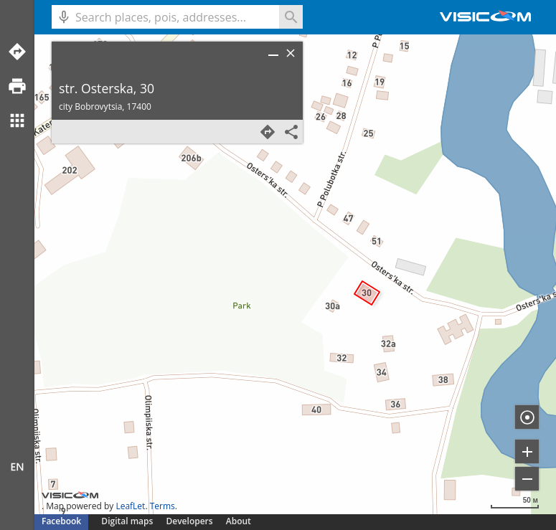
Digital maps (128, 521)
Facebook (61, 521)
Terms (162, 506)
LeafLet (130, 506)
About (238, 521)
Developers (189, 521)
